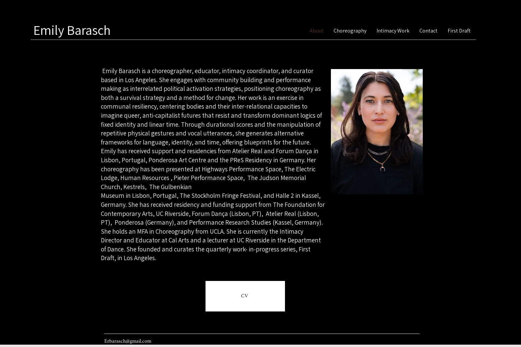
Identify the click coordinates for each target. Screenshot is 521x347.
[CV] (245, 296)
